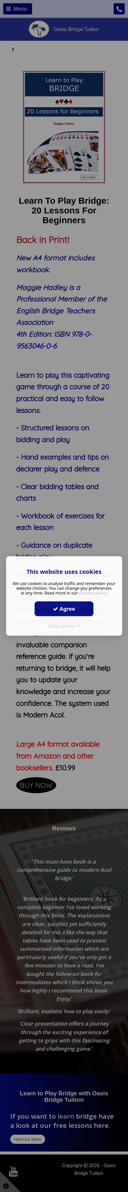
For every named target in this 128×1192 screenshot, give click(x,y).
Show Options (64, 626)
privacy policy (93, 593)
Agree (64, 608)
